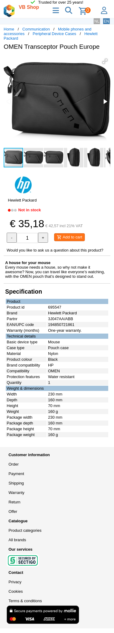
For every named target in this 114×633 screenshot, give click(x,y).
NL (96, 21)
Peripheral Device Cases (54, 33)
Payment (16, 473)
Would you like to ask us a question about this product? (55, 250)
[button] (105, 61)
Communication (36, 29)
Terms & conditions (25, 601)
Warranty (16, 492)
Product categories (25, 530)
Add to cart (69, 237)
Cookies (16, 591)
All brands (17, 540)
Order (14, 464)
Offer (13, 511)
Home (9, 29)
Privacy (15, 582)
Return (14, 502)
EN (106, 21)
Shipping (16, 483)
